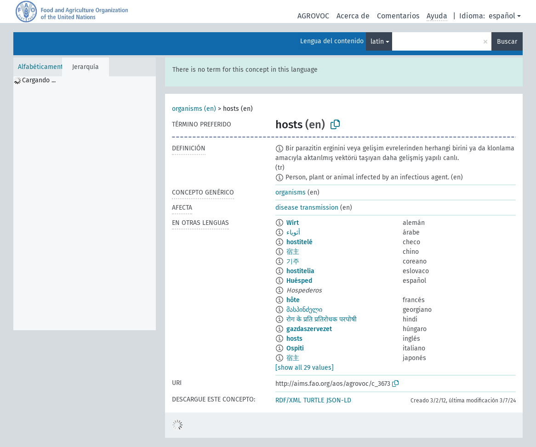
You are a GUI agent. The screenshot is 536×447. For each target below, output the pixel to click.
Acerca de (353, 15)
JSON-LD (338, 400)
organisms (290, 192)
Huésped (299, 281)
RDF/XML (288, 400)
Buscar (507, 42)
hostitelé (299, 242)
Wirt (292, 223)
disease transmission (306, 208)
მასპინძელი (304, 310)
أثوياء (293, 232)
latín (377, 42)
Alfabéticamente (42, 67)
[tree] (84, 203)
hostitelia (300, 271)
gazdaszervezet (309, 329)
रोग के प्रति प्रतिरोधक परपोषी (321, 319)
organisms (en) (194, 109)
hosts (294, 339)
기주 (292, 261)
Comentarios (398, 15)
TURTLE (313, 400)
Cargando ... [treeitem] (39, 80)
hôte (293, 300)
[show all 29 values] (304, 368)
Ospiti (295, 348)
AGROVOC (313, 15)
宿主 (292, 252)
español (502, 15)
